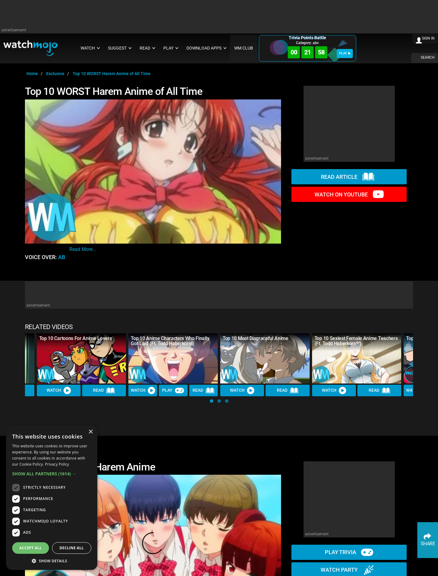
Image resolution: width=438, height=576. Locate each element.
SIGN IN (428, 38)
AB (61, 257)
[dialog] (51, 497)
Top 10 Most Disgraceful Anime (255, 338)
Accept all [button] (30, 547)
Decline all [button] (72, 547)
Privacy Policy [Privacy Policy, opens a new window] (57, 464)
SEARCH (428, 57)
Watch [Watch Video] (59, 390)
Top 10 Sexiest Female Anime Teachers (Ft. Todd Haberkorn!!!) (356, 340)
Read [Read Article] (104, 391)
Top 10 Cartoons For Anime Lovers (75, 338)
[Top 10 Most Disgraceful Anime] (265, 358)
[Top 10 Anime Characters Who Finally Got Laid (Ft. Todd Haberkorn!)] (173, 358)
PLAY (344, 53)
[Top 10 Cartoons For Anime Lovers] (81, 358)
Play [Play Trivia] (173, 390)
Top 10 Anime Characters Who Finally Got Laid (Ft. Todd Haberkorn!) (170, 340)
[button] (211, 401)
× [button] (90, 432)
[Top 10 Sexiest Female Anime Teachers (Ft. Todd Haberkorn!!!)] (356, 358)
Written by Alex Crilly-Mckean (103, 241)
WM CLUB (243, 48)
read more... (82, 249)
